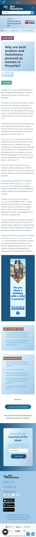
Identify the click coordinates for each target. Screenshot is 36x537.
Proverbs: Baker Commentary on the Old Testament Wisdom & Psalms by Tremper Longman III (17, 334)
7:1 (2, 241)
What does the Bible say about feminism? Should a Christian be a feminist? (18, 364)
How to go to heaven (14, 21)
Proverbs (13, 90)
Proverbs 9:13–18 (9, 139)
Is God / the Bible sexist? (14, 369)
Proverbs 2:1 (12, 238)
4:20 (21, 238)
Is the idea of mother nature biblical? (16, 387)
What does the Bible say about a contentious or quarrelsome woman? (17, 380)
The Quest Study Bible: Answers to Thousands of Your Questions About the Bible (18, 342)
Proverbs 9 (5, 202)
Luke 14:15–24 (6, 186)
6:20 (30, 238)
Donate (18, 2)
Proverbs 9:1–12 (6, 108)
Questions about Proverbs (18, 407)
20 (27, 238)
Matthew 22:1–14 (22, 183)
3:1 (18, 238)
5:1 (25, 238)
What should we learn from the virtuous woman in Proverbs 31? (17, 374)
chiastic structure (14, 199)
